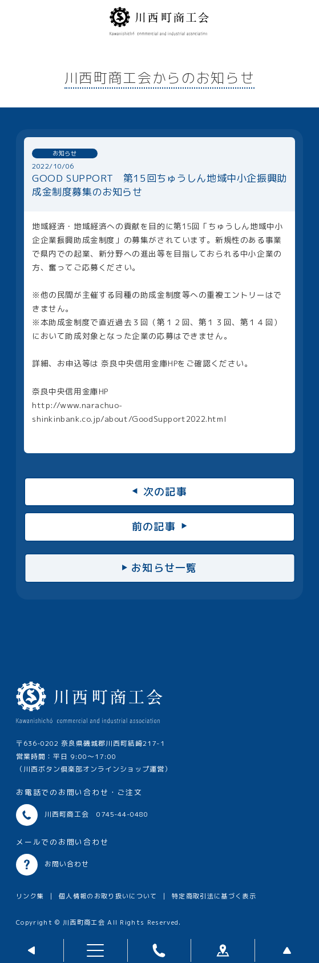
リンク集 (30, 896)
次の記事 (165, 492)
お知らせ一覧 (164, 568)
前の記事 (154, 527)
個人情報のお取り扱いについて (108, 896)
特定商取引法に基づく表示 (214, 896)
